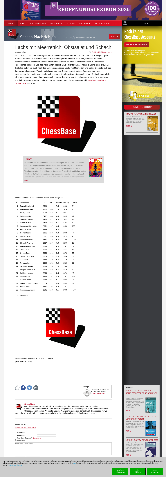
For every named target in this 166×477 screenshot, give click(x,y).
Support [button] (84, 23)
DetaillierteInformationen (120, 471)
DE (85, 38)
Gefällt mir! (96, 52)
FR (94, 38)
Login (145, 23)
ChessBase (29, 404)
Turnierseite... (21, 83)
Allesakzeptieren (155, 471)
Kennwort (21, 435)
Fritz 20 (28, 159)
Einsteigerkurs (102, 23)
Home (22, 23)
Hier (74, 463)
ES (91, 38)
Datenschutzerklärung (15, 465)
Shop (11, 23)
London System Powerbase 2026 (142, 440)
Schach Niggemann (98, 393)
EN (88, 38)
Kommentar (19, 440)
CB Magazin (56, 23)
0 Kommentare (106, 52)
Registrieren (37, 438)
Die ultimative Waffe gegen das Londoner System (142, 418)
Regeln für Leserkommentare (25, 428)
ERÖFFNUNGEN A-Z (37, 23)
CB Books (70, 23)
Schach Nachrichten (38, 36)
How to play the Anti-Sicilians (141, 114)
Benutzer (20, 433)
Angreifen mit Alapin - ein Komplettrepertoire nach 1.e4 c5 (141, 393)
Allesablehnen (137, 471)
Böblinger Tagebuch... (98, 80)
